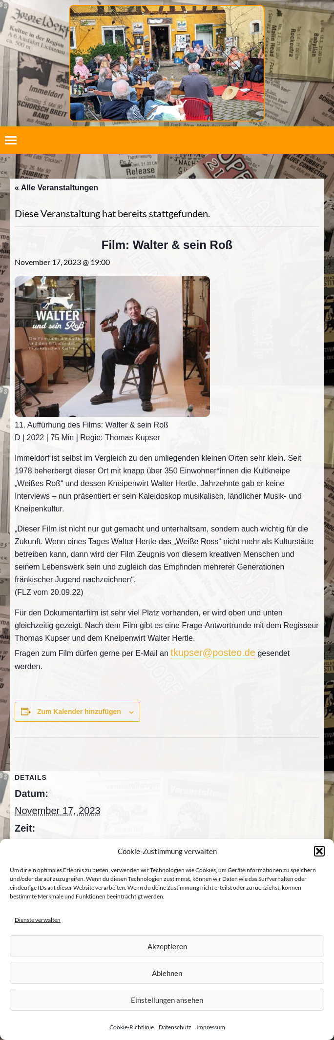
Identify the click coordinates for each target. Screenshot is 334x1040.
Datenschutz (175, 1027)
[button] (319, 851)
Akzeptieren (167, 946)
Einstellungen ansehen (167, 1000)
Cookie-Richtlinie (131, 1027)
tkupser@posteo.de (212, 652)
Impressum (210, 1027)
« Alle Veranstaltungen (56, 188)
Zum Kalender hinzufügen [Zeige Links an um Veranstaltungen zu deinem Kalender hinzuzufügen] (79, 711)
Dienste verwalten (38, 919)
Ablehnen (167, 973)
